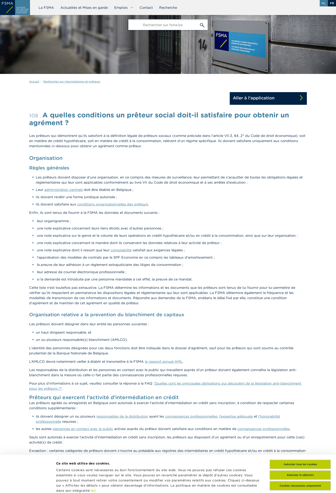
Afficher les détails (72, 485)
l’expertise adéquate (236, 416)
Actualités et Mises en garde (84, 7)
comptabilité (121, 250)
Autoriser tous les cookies (300, 429)
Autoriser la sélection (300, 440)
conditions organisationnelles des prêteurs (112, 204)
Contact (146, 7)
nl (324, 3)
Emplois (124, 7)
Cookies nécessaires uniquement (300, 451)
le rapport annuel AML (164, 361)
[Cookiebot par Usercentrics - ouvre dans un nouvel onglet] (27, 484)
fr (332, 3)
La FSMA (46, 7)
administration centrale (63, 189)
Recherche (168, 7)
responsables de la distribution (122, 416)
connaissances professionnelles (191, 416)
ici (93, 456)
